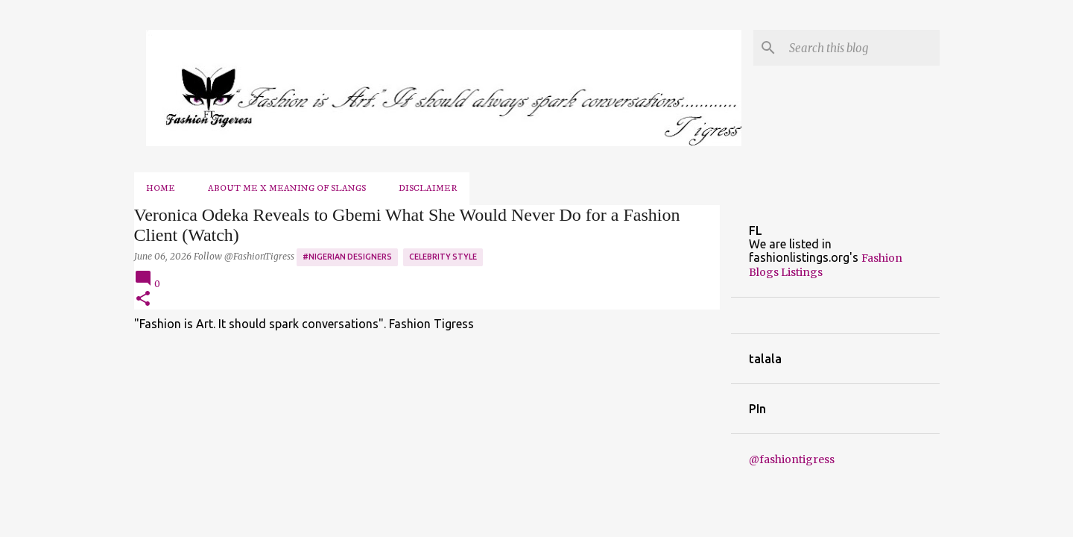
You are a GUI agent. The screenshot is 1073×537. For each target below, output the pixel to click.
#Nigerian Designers (347, 256)
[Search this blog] (861, 48)
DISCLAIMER (428, 188)
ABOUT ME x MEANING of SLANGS (287, 188)
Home (160, 188)
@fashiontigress (792, 459)
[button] (143, 299)
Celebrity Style (443, 256)
